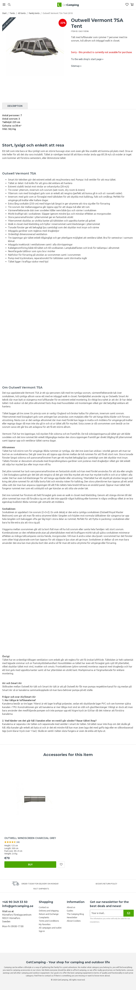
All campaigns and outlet (50, 928)
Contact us (44, 907)
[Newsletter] (128, 913)
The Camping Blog (75, 914)
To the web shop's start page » (87, 59)
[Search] (9, 4)
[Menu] (4, 4)
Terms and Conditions (49, 921)
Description (14, 106)
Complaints (44, 917)
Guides (70, 911)
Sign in (42, 931)
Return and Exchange (49, 914)
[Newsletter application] (106, 913)
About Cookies (74, 921)
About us (71, 907)
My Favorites (45, 924)
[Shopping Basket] (132, 4)
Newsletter (72, 917)
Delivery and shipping (49, 911)
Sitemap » (76, 66)
